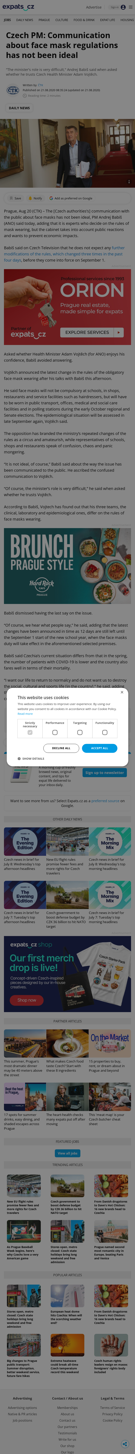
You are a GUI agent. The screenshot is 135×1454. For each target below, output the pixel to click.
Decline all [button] (61, 748)
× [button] (121, 692)
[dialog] (67, 727)
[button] (31, 758)
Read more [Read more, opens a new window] (25, 714)
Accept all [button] (99, 748)
